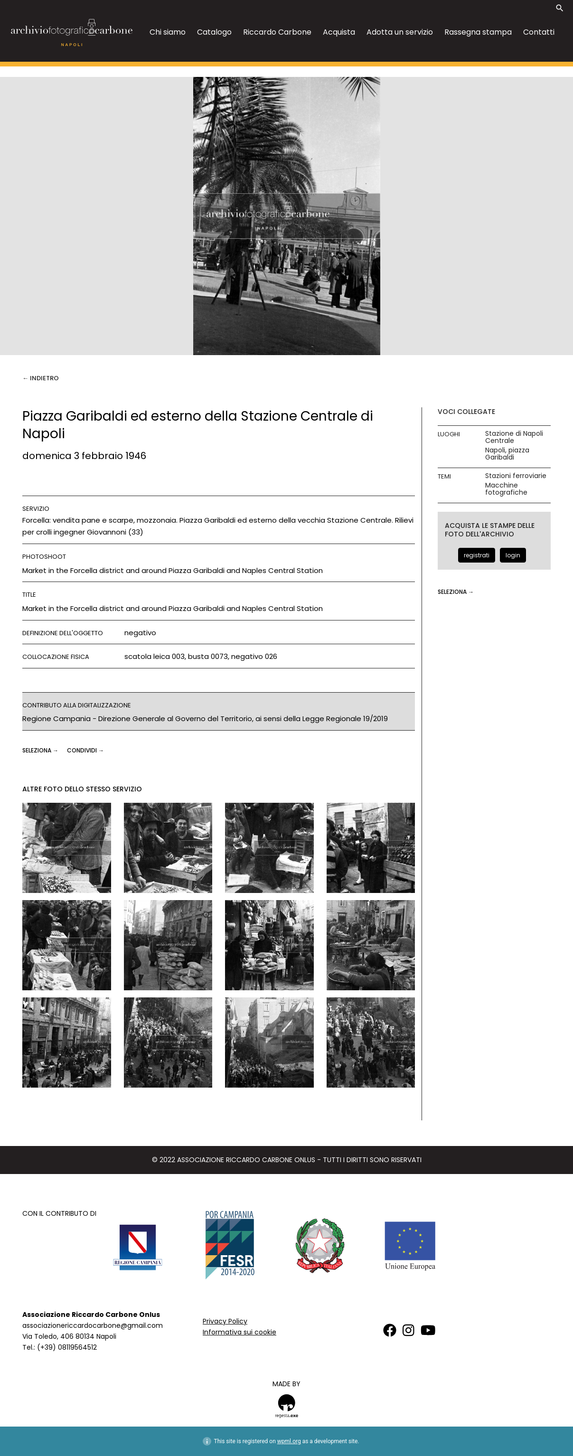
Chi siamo (168, 32)
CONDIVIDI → (85, 750)
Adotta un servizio (399, 32)
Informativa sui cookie (239, 1332)
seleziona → (41, 750)
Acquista (339, 32)
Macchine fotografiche (506, 489)
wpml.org (289, 1441)
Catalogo (214, 32)
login (513, 555)
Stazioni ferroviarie (515, 475)
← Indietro (40, 378)
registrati (476, 555)
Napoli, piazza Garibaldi (507, 454)
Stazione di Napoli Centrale (514, 437)
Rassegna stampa (478, 32)
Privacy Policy (225, 1321)
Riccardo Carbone (277, 32)
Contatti (538, 32)
